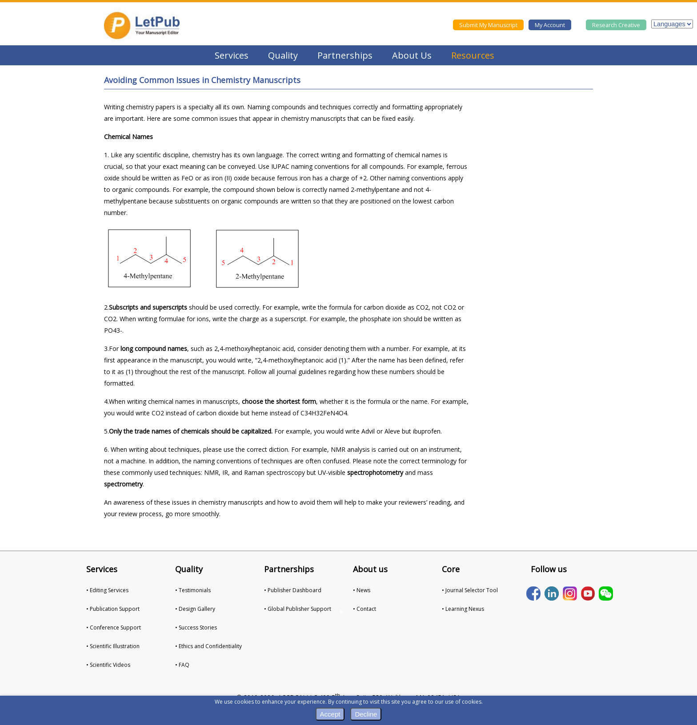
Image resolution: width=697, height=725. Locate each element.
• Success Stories (196, 627)
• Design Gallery (195, 609)
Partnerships (345, 55)
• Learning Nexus (463, 609)
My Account (550, 25)
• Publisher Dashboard (292, 590)
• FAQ (182, 665)
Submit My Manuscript (488, 25)
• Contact (364, 609)
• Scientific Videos (108, 665)
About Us (412, 55)
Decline (366, 714)
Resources (472, 55)
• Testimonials (193, 590)
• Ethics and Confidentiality (208, 646)
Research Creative (616, 25)
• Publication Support (113, 609)
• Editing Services (107, 590)
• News (361, 590)
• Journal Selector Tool (470, 590)
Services (231, 55)
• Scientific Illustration (113, 646)
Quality (283, 55)
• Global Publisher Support (297, 609)
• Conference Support (113, 627)
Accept (330, 714)
